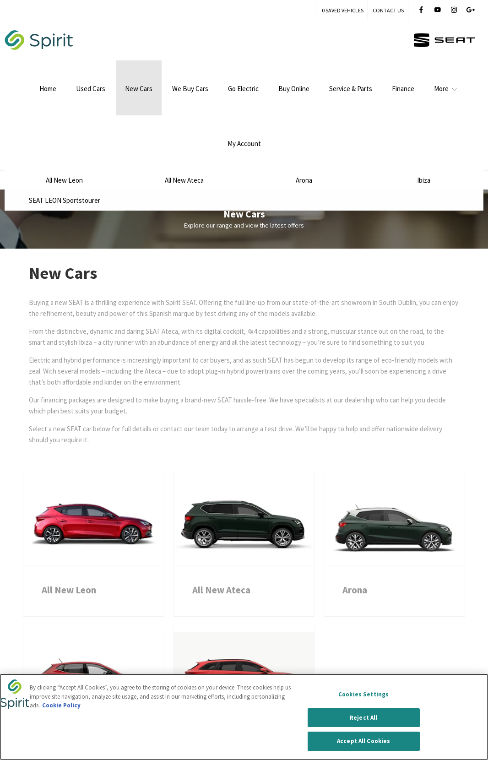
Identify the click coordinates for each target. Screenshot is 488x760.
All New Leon (69, 522)
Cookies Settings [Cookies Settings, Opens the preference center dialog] (363, 695)
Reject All (363, 718)
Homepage (90, 112)
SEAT (118, 112)
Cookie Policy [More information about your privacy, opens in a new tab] (61, 706)
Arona (354, 522)
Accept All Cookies (363, 742)
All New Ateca (221, 522)
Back (25, 112)
